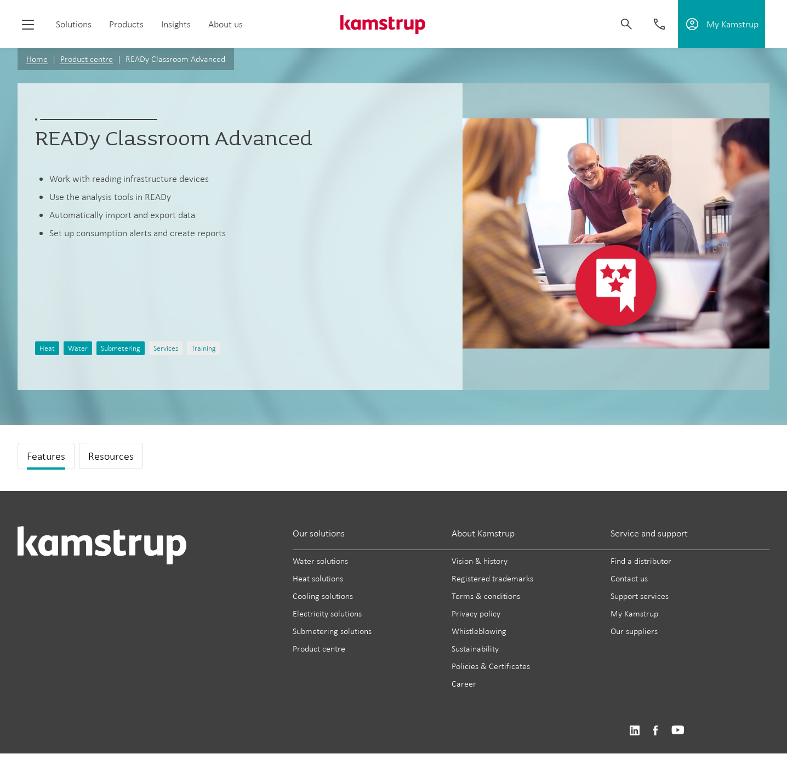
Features (46, 455)
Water (78, 348)
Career (464, 683)
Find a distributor (641, 561)
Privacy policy (476, 613)
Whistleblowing (479, 631)
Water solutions (320, 561)
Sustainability (475, 648)
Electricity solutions (327, 613)
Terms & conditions (486, 596)
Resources (111, 455)
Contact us (629, 578)
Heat (47, 348)
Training (203, 348)
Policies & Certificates (491, 666)
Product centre (86, 59)
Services (165, 348)
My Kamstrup (634, 613)
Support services (640, 596)
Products (126, 24)
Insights (176, 24)
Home (37, 59)
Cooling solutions (323, 596)
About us (225, 24)
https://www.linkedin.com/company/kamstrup (634, 731)
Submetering (120, 348)
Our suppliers (634, 631)
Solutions (74, 24)
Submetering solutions (332, 631)
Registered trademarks (492, 578)
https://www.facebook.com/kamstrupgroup (655, 731)
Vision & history (479, 561)
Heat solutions (318, 578)
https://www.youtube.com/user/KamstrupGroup (678, 731)
